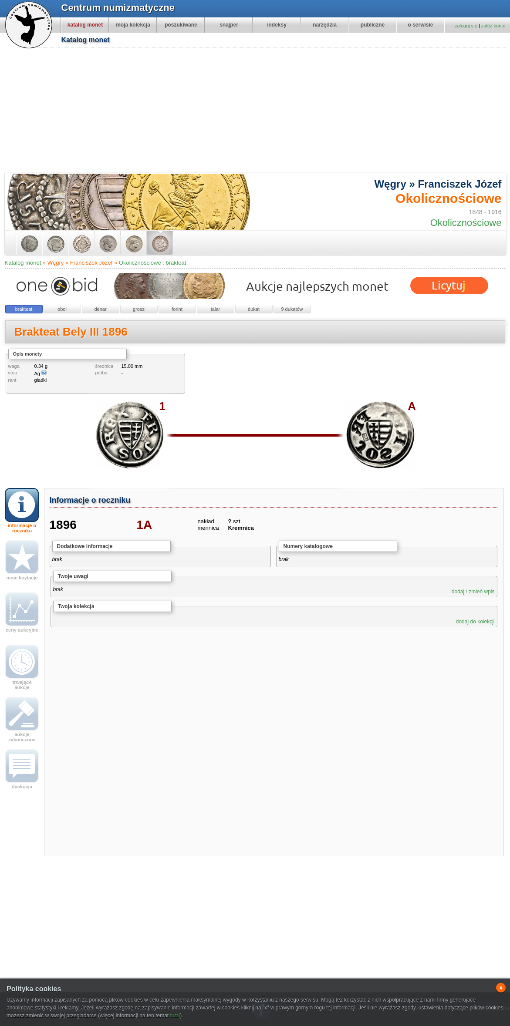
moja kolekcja (133, 25)
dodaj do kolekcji (475, 622)
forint (177, 309)
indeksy (277, 25)
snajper (229, 25)
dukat (254, 309)
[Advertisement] (244, 111)
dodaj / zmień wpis (473, 592)
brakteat (175, 262)
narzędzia (325, 25)
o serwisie (420, 25)
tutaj (175, 1016)
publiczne (373, 25)
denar (100, 309)
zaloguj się (466, 25)
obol (62, 309)
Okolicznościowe (140, 262)
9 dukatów (292, 309)
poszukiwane (181, 25)
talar (215, 309)
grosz (139, 309)
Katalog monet (23, 262)
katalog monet (85, 25)
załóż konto (493, 25)
